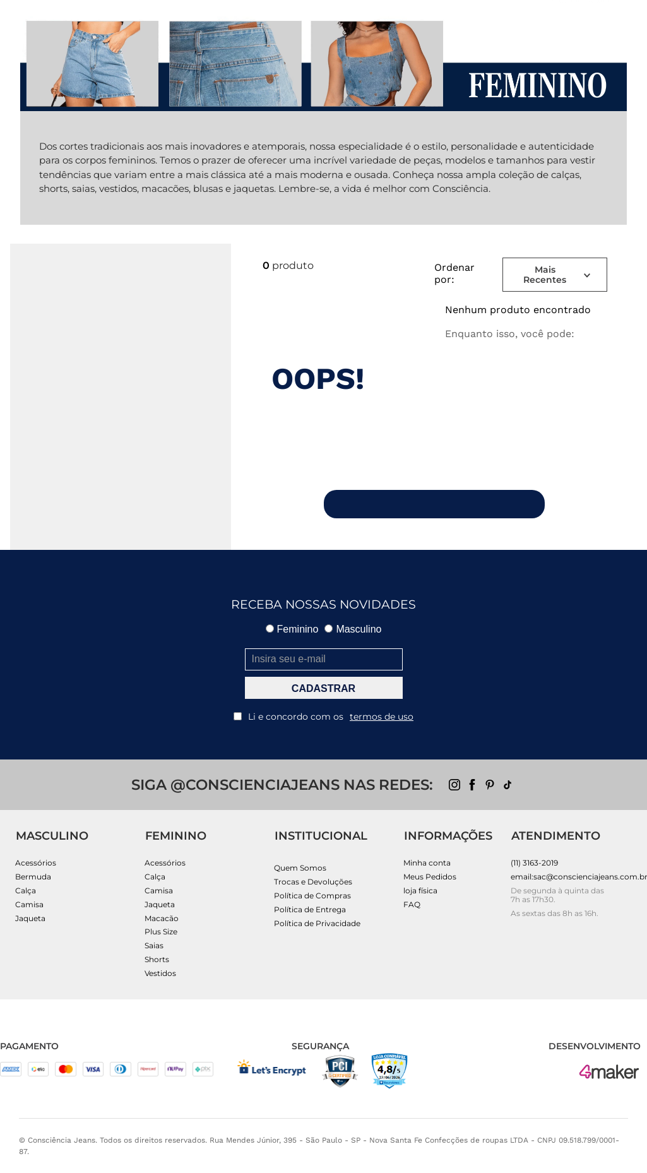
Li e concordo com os (323, 717)
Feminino (292, 629)
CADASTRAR (323, 688)
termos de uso (381, 717)
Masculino (352, 629)
